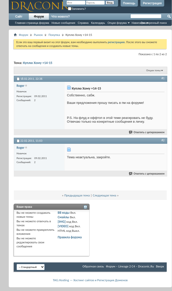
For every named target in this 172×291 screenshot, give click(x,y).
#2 (162, 140)
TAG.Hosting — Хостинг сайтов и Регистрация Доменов (90, 280)
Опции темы (153, 70)
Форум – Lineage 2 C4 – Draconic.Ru (130, 266)
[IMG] (62, 222)
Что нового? (60, 16)
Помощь (129, 3)
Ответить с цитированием (146, 132)
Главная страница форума (32, 22)
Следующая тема (104, 195)
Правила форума (70, 237)
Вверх (160, 266)
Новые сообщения (63, 22)
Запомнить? (77, 9)
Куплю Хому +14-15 (37, 63)
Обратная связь (93, 266)
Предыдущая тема (77, 195)
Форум (39, 16)
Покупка (54, 35)
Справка (83, 22)
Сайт (19, 16)
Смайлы (63, 217)
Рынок (38, 35)
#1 (162, 78)
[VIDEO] (63, 226)
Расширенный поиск (154, 22)
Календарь (98, 22)
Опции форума (117, 22)
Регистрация (152, 3)
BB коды (64, 212)
